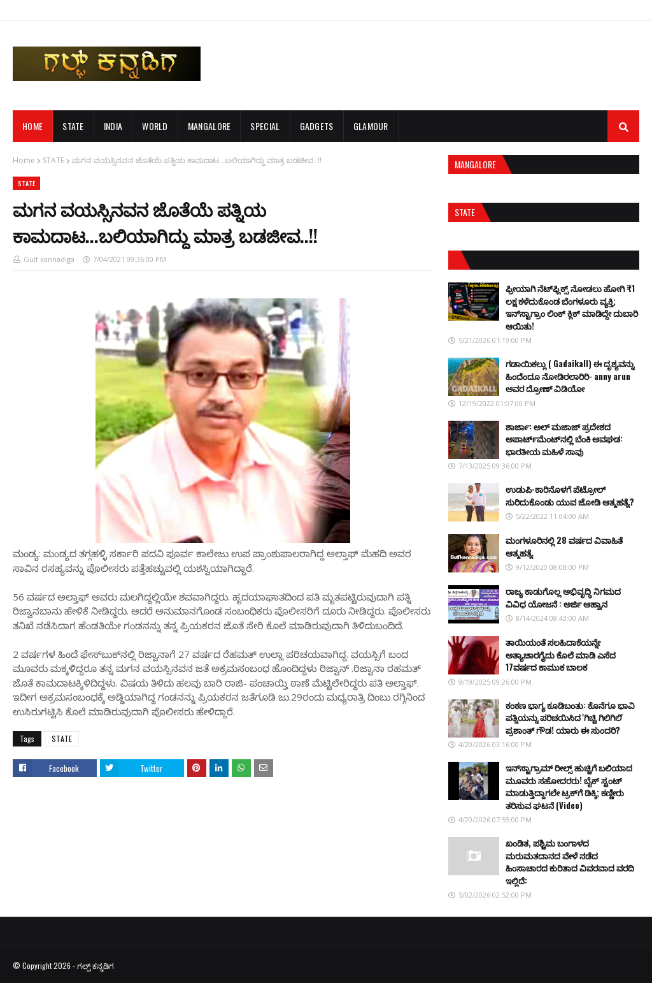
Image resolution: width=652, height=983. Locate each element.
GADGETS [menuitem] (317, 126)
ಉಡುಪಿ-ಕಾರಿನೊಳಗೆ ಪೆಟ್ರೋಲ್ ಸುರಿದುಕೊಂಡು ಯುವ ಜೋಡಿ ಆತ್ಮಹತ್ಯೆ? (570, 495)
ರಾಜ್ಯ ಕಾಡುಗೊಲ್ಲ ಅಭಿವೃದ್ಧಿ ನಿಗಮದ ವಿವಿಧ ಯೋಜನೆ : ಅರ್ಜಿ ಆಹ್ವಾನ (563, 597)
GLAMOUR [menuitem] (370, 126)
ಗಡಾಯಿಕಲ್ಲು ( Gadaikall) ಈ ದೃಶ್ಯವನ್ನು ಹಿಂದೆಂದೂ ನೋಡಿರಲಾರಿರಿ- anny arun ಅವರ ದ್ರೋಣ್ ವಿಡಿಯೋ (570, 376)
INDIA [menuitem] (113, 126)
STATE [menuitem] (73, 126)
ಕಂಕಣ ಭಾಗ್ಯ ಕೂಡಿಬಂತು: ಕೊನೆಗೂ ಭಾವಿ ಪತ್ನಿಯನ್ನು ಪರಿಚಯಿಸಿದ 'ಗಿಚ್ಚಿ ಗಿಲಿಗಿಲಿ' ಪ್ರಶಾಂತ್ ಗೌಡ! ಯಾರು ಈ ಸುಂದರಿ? (570, 717)
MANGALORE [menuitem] (209, 126)
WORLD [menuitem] (155, 126)
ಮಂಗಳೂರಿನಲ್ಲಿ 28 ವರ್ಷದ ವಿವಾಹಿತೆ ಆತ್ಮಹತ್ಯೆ (564, 546)
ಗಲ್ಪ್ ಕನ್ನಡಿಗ (95, 965)
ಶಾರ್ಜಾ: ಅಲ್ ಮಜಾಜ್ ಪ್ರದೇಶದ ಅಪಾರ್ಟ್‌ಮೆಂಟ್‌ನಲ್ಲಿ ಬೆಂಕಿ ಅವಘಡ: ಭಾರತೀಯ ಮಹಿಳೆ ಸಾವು (564, 439)
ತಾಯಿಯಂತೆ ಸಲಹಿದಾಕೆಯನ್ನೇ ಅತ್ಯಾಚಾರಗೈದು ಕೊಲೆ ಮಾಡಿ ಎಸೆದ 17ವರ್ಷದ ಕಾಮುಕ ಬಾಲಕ (561, 654)
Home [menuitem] (32, 126)
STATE (53, 160)
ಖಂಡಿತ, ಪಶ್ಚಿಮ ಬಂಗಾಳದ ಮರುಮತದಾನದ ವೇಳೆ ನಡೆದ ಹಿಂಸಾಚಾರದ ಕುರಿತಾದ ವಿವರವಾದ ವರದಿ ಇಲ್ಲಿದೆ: (570, 861)
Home (24, 160)
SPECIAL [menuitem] (265, 126)
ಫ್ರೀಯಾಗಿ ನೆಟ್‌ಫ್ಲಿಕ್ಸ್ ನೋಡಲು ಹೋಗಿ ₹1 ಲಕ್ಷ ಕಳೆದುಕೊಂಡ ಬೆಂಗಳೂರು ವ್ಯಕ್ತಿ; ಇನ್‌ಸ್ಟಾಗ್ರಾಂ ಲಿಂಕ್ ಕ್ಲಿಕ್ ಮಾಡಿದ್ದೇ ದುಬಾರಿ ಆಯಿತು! (572, 307)
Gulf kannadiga (49, 259)
